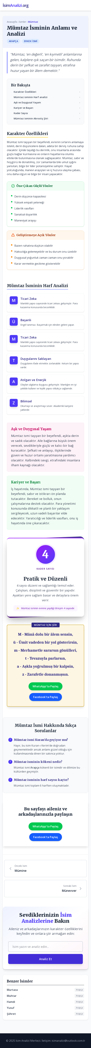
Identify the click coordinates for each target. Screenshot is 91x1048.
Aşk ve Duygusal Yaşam (47, 102)
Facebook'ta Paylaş (45, 697)
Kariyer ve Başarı (47, 107)
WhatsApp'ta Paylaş (45, 686)
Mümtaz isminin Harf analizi (47, 97)
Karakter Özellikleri (47, 91)
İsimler (22, 21)
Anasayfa (12, 21)
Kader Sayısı (47, 113)
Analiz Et (45, 959)
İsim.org (15, 5)
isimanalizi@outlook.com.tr (68, 1040)
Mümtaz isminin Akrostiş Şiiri (47, 118)
